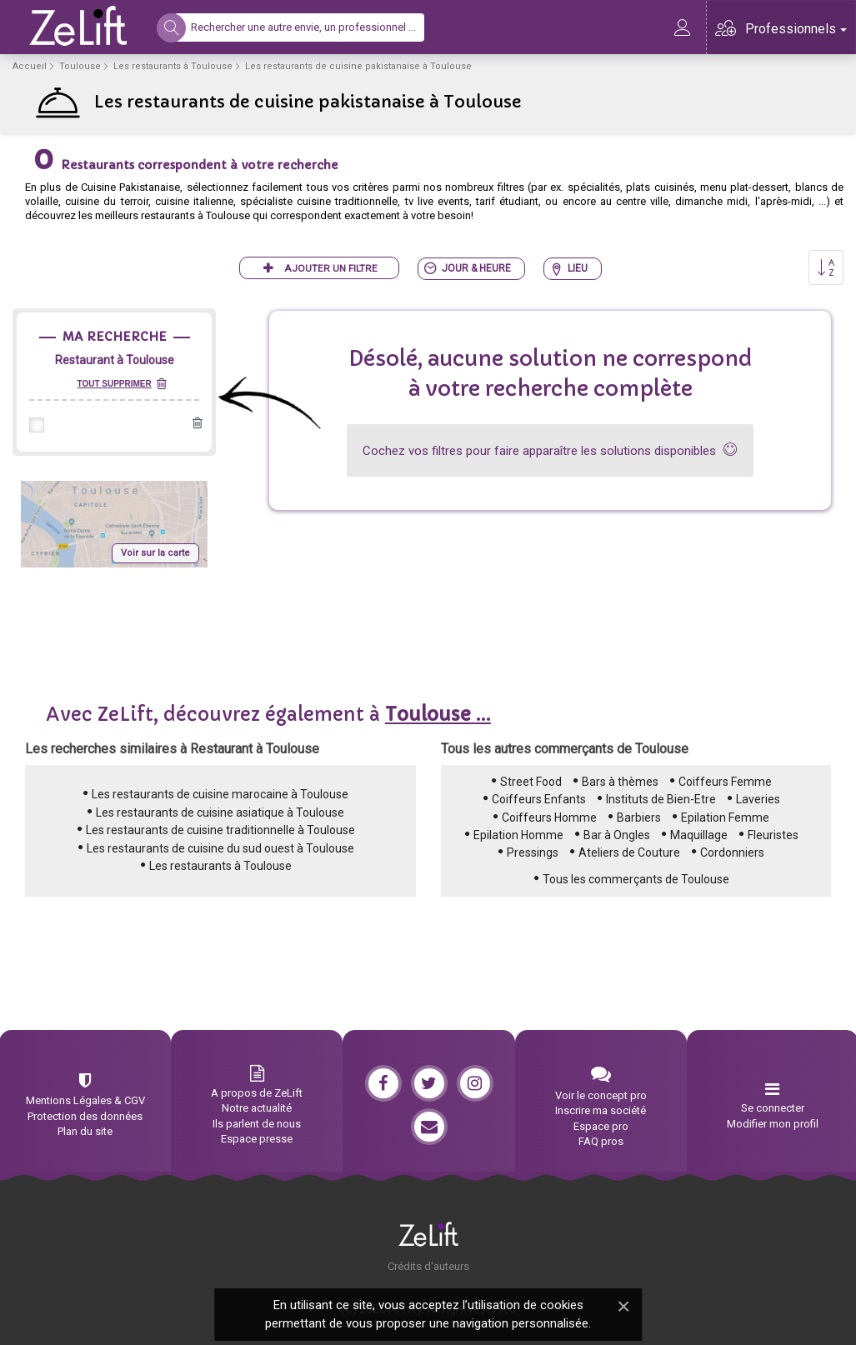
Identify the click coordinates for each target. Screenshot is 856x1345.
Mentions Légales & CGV (85, 1100)
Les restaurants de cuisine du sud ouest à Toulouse (220, 848)
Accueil (30, 66)
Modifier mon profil (772, 1124)
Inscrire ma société (600, 1110)
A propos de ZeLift (257, 1093)
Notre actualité (257, 1108)
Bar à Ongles (616, 835)
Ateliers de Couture (629, 852)
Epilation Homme (518, 835)
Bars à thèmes (620, 781)
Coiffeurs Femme (725, 781)
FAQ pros (600, 1141)
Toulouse (80, 66)
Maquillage (699, 835)
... (438, 714)
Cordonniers (732, 852)
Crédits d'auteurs (428, 1266)
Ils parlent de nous (257, 1124)
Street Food (531, 781)
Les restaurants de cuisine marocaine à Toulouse (220, 794)
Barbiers (639, 817)
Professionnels (796, 29)
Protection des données (85, 1116)
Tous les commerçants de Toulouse (636, 879)
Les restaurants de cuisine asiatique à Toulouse (220, 812)
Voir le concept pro (601, 1095)
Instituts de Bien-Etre (661, 799)
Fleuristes (773, 835)
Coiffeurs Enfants (539, 799)
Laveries (758, 799)
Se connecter (772, 1108)
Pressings (532, 852)
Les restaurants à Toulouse (173, 66)
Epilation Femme (725, 817)
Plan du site (85, 1131)
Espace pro (600, 1126)
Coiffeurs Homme (549, 817)
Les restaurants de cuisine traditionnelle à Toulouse (220, 830)
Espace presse (257, 1138)
